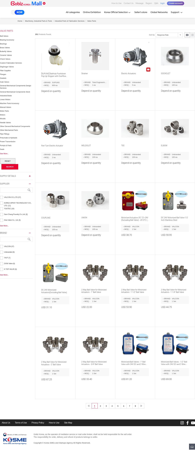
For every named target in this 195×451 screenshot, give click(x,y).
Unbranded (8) (9, 252)
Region (149, 3)
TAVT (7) (7, 258)
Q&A (156, 3)
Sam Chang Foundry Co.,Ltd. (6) (16, 214)
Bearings (3, 44)
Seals (2, 149)
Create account (176, 3)
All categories (73, 12)
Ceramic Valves (6, 55)
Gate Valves (4, 82)
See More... (4, 154)
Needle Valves (5, 123)
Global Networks (159, 12)
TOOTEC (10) (9, 209)
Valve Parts (91, 21)
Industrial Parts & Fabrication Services (69, 21)
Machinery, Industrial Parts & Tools (38, 21)
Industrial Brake (6, 96)
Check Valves (5, 59)
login (162, 3)
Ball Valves (4, 36)
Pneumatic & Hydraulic (8, 138)
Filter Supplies (5, 71)
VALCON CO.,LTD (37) (12, 197)
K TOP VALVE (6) (10, 269)
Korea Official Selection (117, 12)
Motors (2, 115)
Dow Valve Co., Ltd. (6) (12, 220)
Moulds (3, 119)
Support (177, 12)
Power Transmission (7, 142)
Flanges (3, 74)
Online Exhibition (92, 12)
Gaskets (3, 78)
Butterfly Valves (6, 51)
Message (139, 3)
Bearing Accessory (7, 40)
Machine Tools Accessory (9, 103)
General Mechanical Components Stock (15, 92)
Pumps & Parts (5, 145)
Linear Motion (5, 99)
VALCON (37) (9, 246)
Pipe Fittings (4, 134)
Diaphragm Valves (7, 67)
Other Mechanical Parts (9, 130)
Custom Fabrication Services (11, 63)
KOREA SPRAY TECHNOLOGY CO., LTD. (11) (17, 203)
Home (20, 21)
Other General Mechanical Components (15, 126)
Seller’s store (140, 12)
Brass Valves (5, 48)
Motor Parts (4, 111)
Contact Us (128, 3)
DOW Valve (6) (9, 263)
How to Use (116, 3)
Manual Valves (5, 107)
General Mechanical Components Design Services (15, 87)
